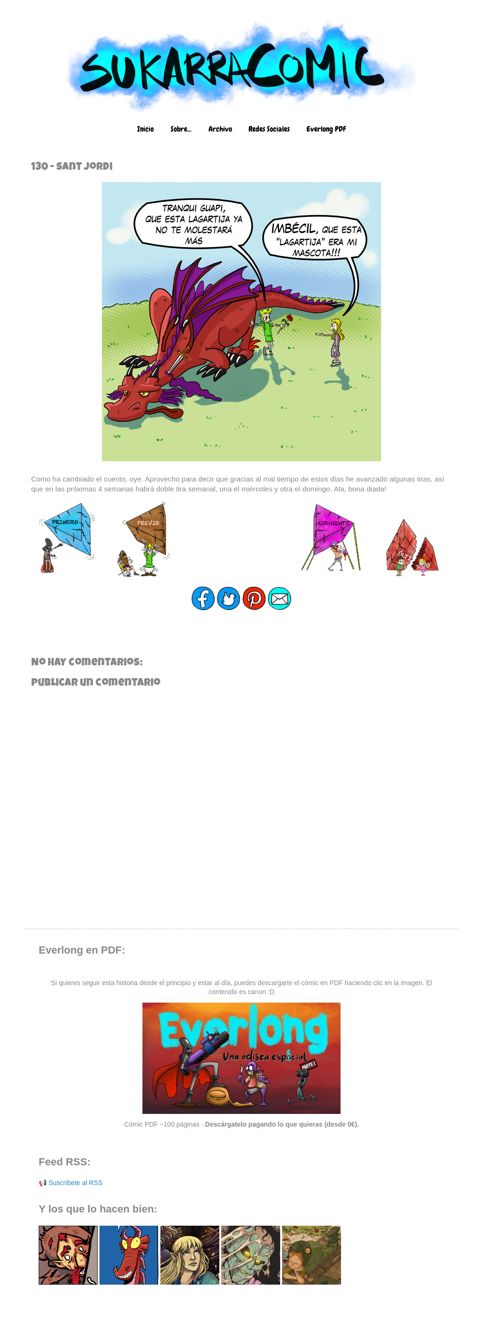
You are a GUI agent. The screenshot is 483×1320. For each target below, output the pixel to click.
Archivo (220, 129)
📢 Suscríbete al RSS (70, 1183)
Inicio (145, 129)
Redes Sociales (269, 129)
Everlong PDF (326, 129)
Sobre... (181, 129)
